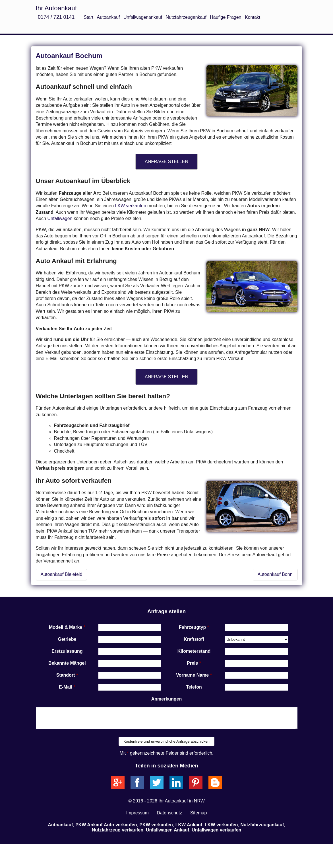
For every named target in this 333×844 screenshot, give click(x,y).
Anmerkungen (166, 699)
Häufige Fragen (225, 17)
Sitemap (198, 812)
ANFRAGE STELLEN (166, 161)
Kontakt (252, 17)
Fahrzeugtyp (192, 627)
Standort (65, 675)
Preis (192, 663)
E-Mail (65, 687)
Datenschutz (169, 812)
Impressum (137, 812)
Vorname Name (192, 675)
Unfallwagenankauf (142, 17)
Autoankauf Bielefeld (61, 574)
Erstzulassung (66, 651)
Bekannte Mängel (67, 663)
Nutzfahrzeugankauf (186, 17)
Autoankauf (108, 17)
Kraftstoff (194, 639)
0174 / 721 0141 (56, 17)
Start (88, 17)
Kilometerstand (193, 651)
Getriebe (67, 639)
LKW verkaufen (130, 205)
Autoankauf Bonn (275, 574)
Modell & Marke (65, 627)
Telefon (194, 687)
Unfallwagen (59, 218)
